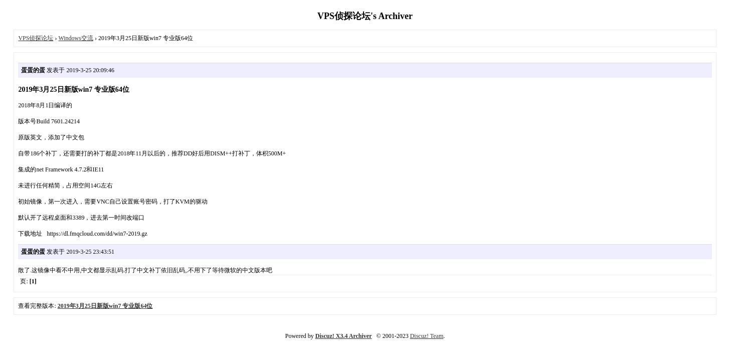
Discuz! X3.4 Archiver (343, 335)
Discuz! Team (427, 335)
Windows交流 (75, 38)
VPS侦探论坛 (35, 38)
